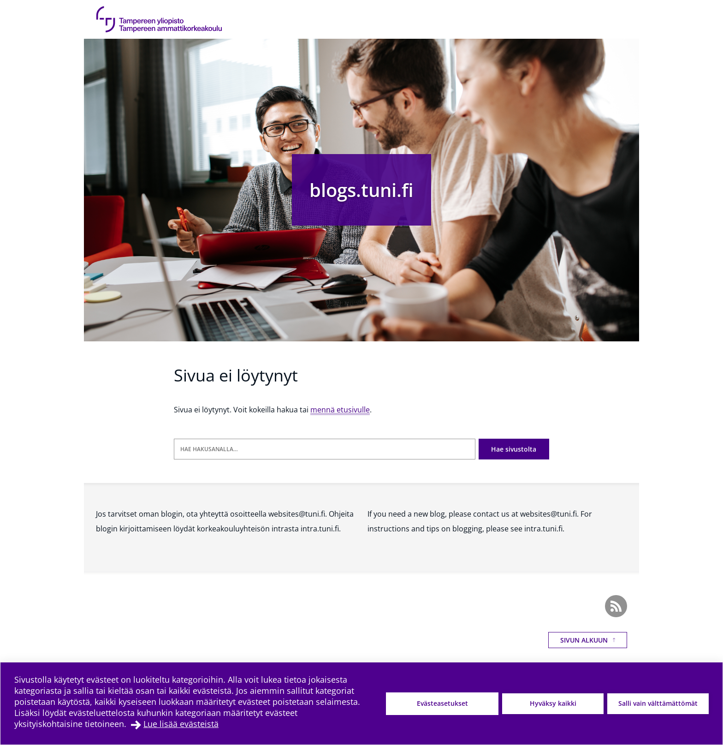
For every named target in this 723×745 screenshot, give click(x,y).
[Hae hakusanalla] (324, 449)
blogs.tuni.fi (361, 190)
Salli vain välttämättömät (658, 703)
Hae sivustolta (513, 449)
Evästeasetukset (442, 703)
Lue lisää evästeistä (181, 723)
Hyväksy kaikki (553, 703)
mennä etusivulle (340, 410)
